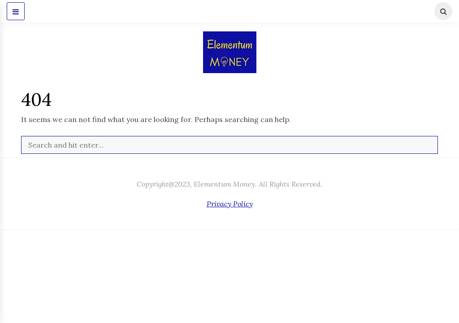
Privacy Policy (230, 203)
